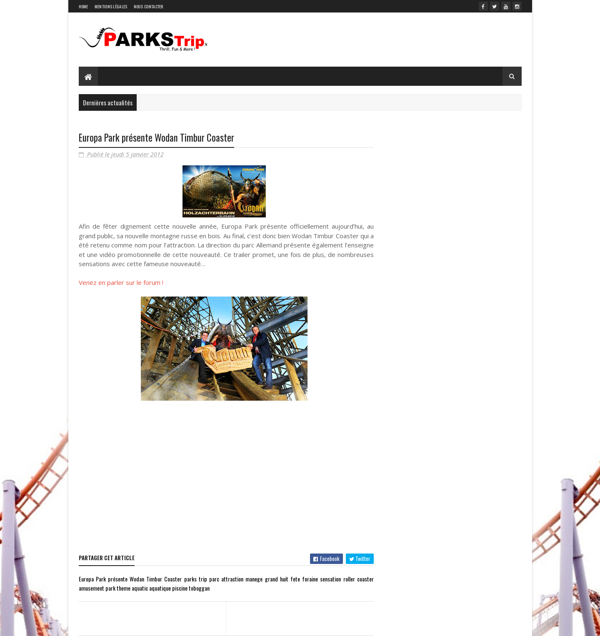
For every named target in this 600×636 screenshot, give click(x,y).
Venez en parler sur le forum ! (121, 282)
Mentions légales (111, 6)
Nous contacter (148, 6)
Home (83, 6)
